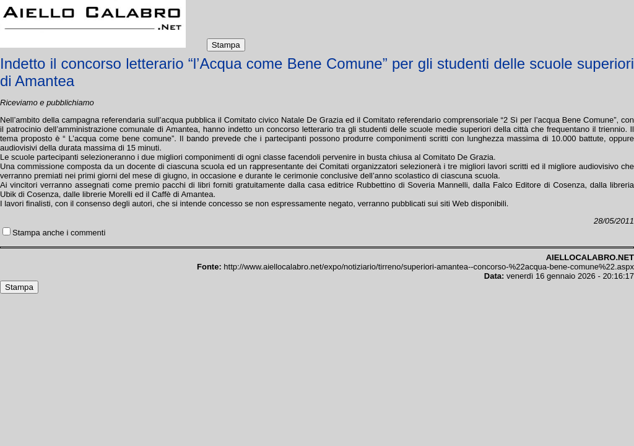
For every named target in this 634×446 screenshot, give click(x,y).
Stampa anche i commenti (58, 232)
